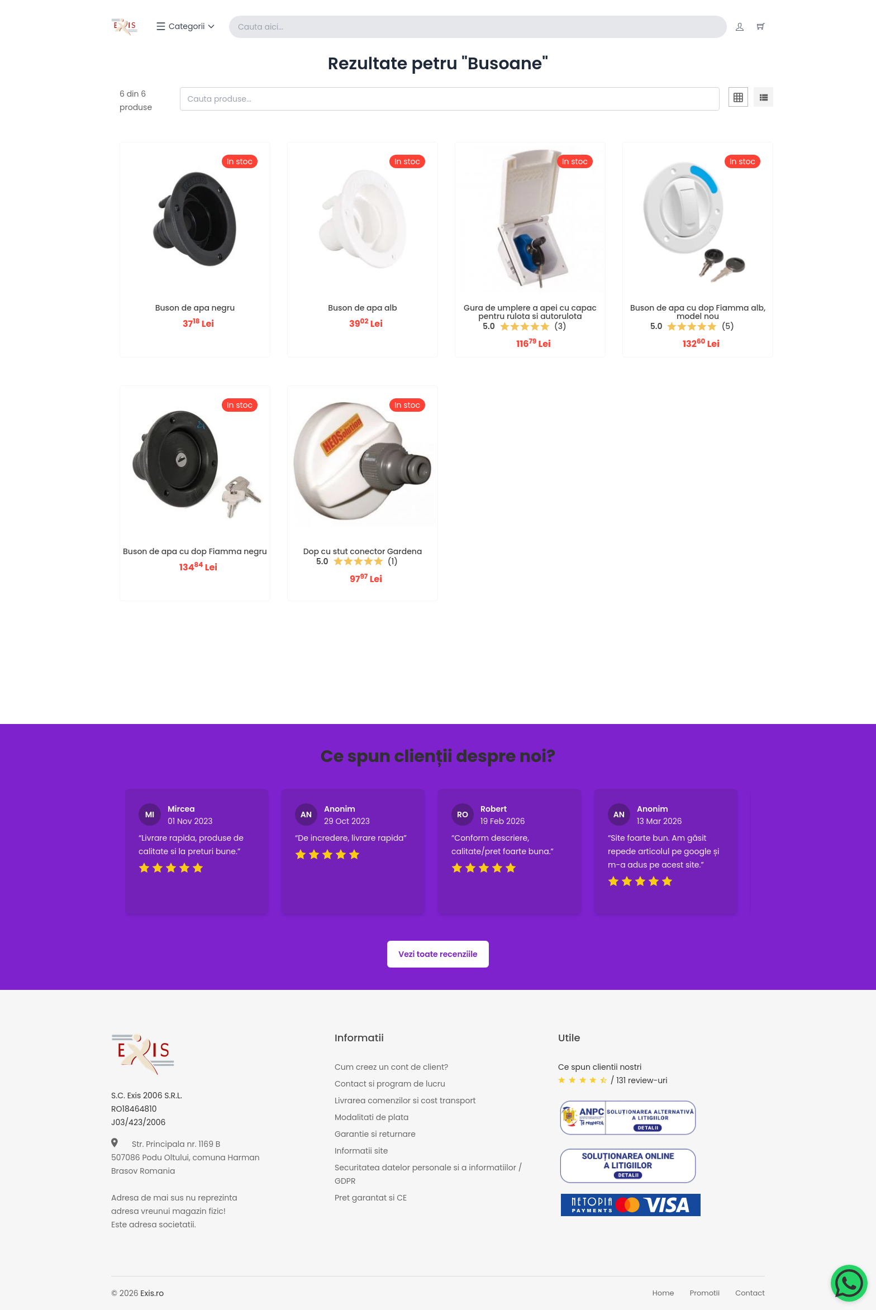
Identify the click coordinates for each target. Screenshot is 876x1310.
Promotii (705, 1293)
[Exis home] (124, 27)
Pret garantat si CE (371, 1197)
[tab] (738, 98)
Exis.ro (152, 1293)
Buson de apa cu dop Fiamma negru (195, 551)
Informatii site (361, 1150)
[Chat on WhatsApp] (849, 1283)
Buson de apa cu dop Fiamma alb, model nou (697, 312)
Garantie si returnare (375, 1134)
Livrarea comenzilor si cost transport (405, 1100)
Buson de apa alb (362, 307)
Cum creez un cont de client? (391, 1067)
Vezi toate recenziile (438, 954)
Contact (750, 1293)
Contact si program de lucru (390, 1083)
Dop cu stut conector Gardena (362, 551)
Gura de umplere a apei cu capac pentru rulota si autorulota (530, 312)
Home (663, 1293)
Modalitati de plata (371, 1117)
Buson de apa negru (195, 307)
